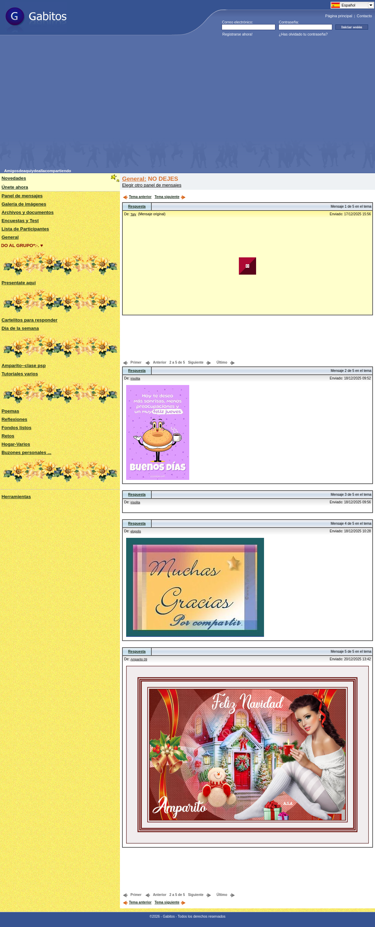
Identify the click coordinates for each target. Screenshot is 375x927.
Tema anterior (137, 197)
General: (134, 178)
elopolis (136, 531)
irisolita (135, 378)
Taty (133, 214)
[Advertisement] (64, 104)
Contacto (364, 16)
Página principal (338, 16)
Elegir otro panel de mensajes (151, 185)
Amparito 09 (139, 659)
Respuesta (137, 206)
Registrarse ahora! (237, 34)
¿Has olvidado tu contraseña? (303, 34)
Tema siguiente (169, 197)
